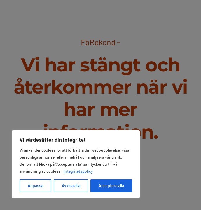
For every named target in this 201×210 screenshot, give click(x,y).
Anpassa (35, 185)
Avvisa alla (71, 185)
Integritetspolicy (78, 171)
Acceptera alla (111, 185)
